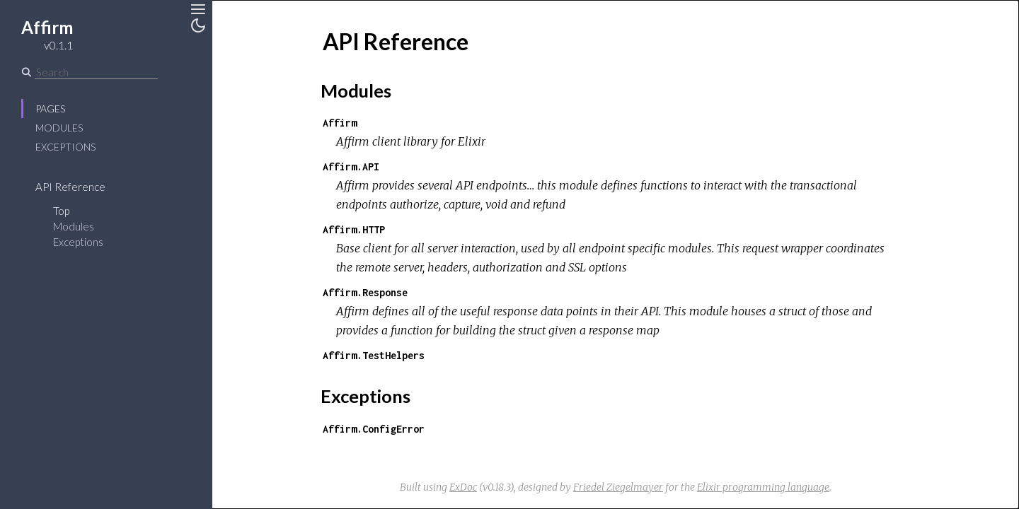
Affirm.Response (365, 292)
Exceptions (65, 147)
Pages (50, 109)
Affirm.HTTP (354, 229)
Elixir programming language (763, 487)
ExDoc (463, 487)
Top (61, 210)
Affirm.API (351, 166)
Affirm (340, 123)
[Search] (96, 72)
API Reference (70, 186)
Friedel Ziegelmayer (618, 487)
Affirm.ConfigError (374, 429)
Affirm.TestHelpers (374, 355)
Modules (59, 128)
